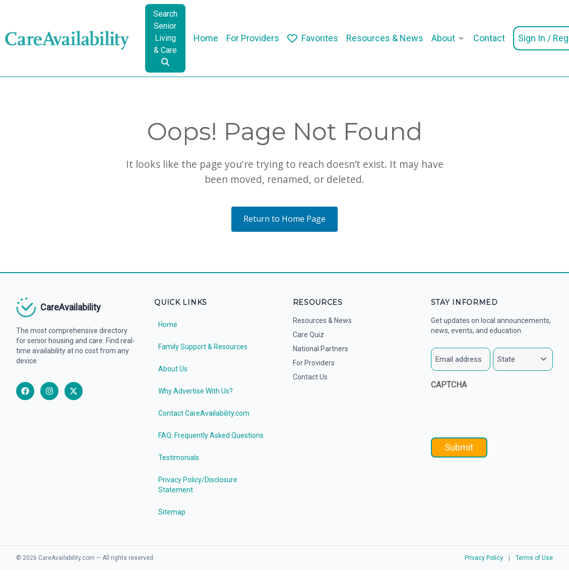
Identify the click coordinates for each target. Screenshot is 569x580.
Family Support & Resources (202, 347)
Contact (489, 38)
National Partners (320, 349)
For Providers (252, 38)
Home (206, 38)
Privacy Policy (484, 557)
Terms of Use (534, 557)
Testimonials (178, 458)
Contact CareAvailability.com (203, 413)
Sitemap (171, 512)
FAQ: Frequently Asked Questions (211, 435)
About (443, 38)
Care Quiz (308, 335)
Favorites (319, 38)
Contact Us (310, 377)
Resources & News (384, 38)
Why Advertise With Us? (195, 391)
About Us (172, 369)
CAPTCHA (449, 385)
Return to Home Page (284, 218)
